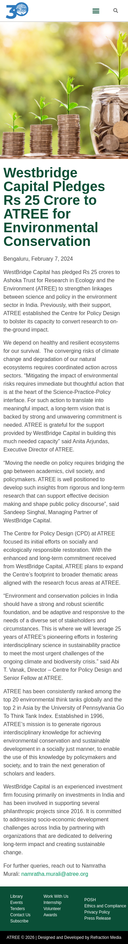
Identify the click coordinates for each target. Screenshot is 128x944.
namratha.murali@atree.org (54, 874)
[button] (96, 10)
